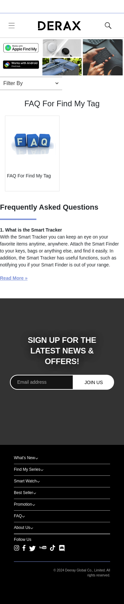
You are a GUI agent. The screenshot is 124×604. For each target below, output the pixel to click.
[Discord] (62, 548)
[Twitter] (32, 548)
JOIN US (94, 382)
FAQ (18, 516)
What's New (24, 457)
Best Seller (23, 492)
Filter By (13, 83)
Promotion (23, 504)
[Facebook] (24, 551)
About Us (22, 527)
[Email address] (41, 382)
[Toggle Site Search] (108, 25)
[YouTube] (43, 551)
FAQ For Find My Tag (29, 175)
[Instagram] (16, 551)
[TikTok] (52, 551)
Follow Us (22, 539)
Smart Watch (25, 481)
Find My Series (27, 469)
